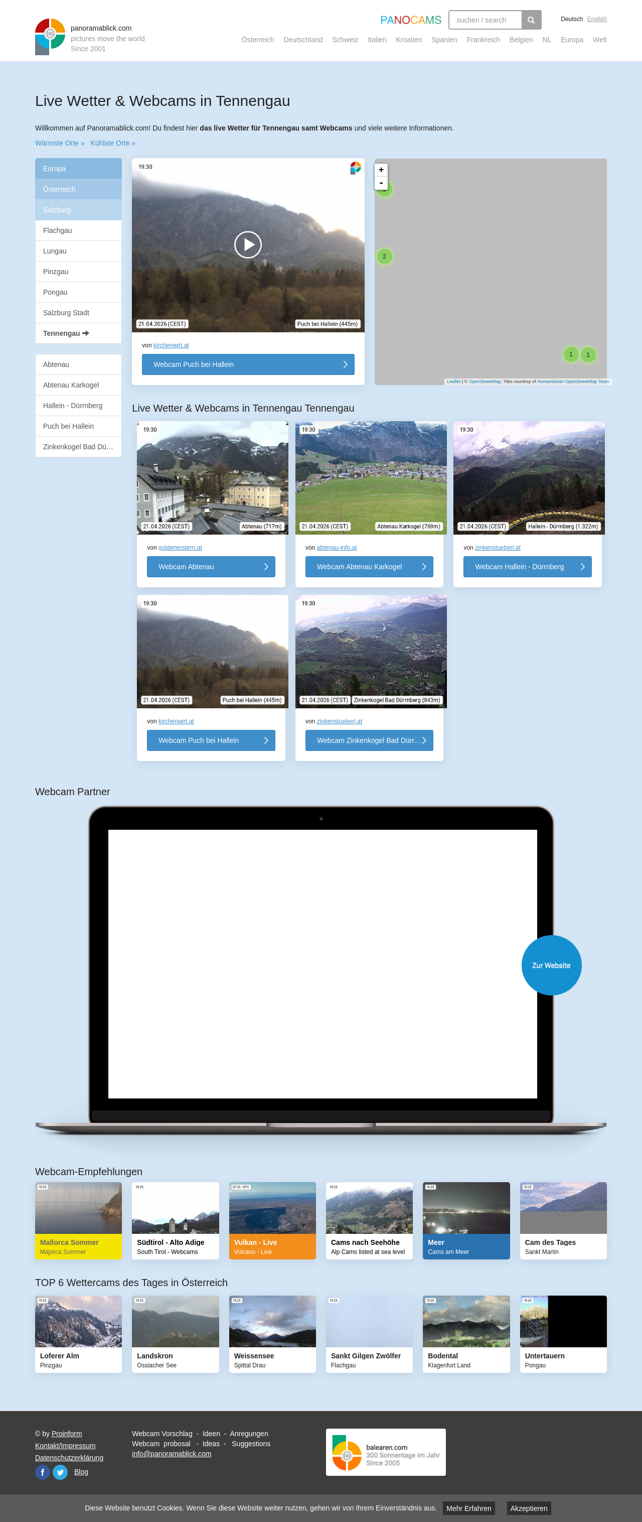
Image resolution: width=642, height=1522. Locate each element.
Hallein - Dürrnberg (72, 406)
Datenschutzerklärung (69, 1458)
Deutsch (572, 19)
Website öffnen (331, 965)
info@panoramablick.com (171, 1454)
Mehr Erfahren (468, 1508)
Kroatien (409, 39)
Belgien (521, 39)
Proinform (67, 1434)
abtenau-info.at (337, 547)
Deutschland (303, 39)
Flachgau (57, 230)
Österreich (258, 39)
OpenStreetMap (480, 381)
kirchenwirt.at (171, 345)
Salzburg (57, 210)
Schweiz (345, 39)
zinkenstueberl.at (498, 547)
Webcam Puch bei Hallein (193, 364)
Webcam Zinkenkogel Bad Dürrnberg (374, 740)
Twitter (60, 1472)
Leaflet (448, 381)
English (597, 19)
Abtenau (56, 364)
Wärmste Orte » (60, 143)
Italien (377, 39)
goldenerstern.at (180, 547)
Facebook (42, 1472)
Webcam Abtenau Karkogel (359, 567)
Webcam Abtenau (186, 567)
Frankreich (483, 39)
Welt (600, 39)
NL (546, 39)
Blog (81, 1472)
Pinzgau (56, 272)
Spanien (444, 39)
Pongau (55, 292)
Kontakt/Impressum (65, 1446)
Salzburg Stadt (66, 313)
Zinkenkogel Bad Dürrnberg (82, 447)
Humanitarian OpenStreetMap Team (568, 381)
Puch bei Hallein (68, 426)
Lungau (55, 251)
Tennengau (66, 333)
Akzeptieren (529, 1508)
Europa (572, 39)
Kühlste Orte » (112, 143)
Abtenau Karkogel (71, 385)
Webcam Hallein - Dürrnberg (519, 567)
